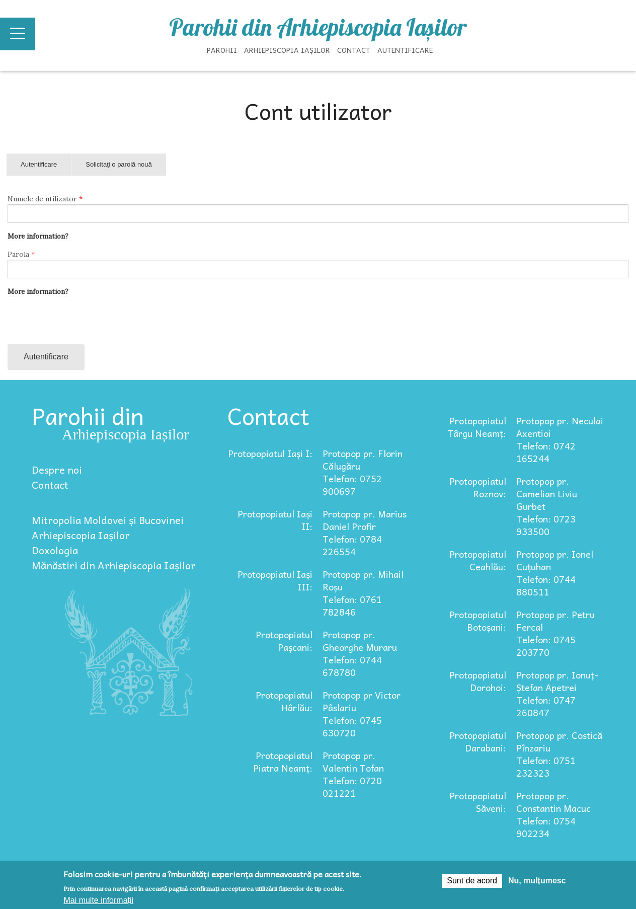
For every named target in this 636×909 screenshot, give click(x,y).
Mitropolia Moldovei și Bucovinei (108, 520)
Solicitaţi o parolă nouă (119, 164)
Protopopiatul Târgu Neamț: (476, 426)
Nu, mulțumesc (537, 880)
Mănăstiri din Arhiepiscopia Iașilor (114, 565)
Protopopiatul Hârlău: (284, 701)
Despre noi (57, 470)
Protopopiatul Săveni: (477, 801)
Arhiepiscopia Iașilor (287, 49)
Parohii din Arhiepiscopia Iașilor (317, 27)
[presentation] (84, 324)
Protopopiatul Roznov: (477, 487)
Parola (21, 254)
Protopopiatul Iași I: (270, 453)
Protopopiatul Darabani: (477, 741)
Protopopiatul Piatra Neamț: (282, 761)
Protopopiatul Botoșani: (477, 620)
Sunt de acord (472, 880)
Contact (353, 49)
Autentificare (405, 49)
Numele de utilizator (45, 198)
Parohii (222, 49)
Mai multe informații (98, 900)
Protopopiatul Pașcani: (284, 640)
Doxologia (55, 550)
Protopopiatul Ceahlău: (477, 560)
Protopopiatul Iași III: (274, 580)
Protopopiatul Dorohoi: (477, 681)
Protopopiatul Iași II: (274, 520)
